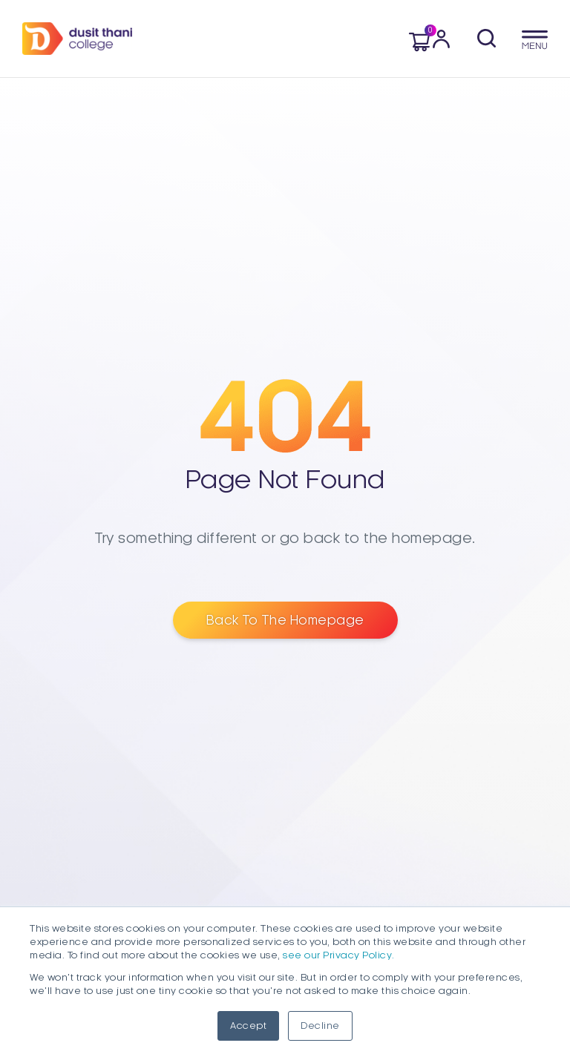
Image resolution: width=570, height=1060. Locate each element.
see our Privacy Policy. (339, 955)
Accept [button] (248, 1026)
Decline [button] (320, 1026)
